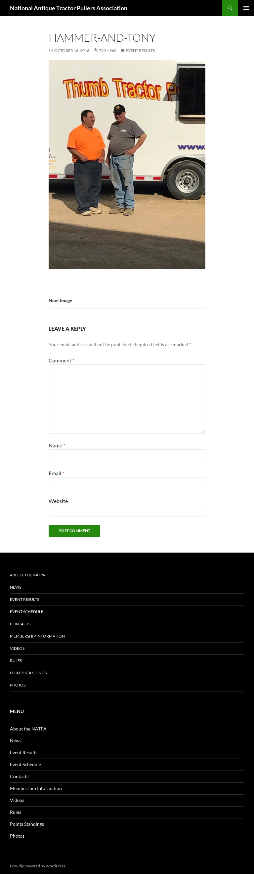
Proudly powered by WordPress (37, 865)
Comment (61, 360)
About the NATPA (27, 574)
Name (57, 445)
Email (56, 473)
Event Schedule (26, 611)
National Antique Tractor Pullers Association (68, 8)
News (15, 587)
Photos (17, 685)
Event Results (140, 50)
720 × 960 (107, 50)
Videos (17, 648)
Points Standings (28, 672)
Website (58, 501)
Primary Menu (246, 8)
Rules (16, 660)
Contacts (20, 623)
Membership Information (37, 636)
